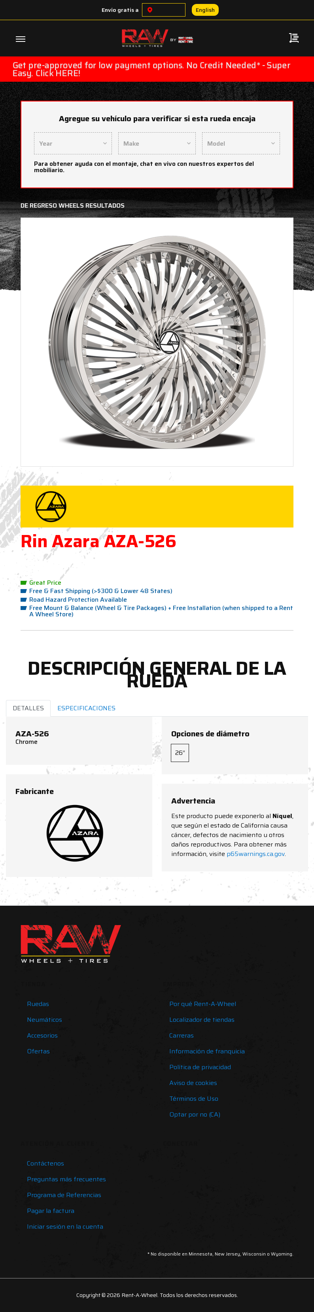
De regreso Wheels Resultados (73, 205)
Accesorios (42, 1035)
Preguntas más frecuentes (66, 1179)
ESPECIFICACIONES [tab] (86, 708)
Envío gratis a (120, 10)
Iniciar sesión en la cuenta (65, 1226)
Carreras (181, 1035)
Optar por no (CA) (194, 1114)
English (205, 10)
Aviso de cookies (193, 1083)
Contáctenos (45, 1163)
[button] (48, 342)
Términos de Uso (193, 1099)
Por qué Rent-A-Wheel (202, 1004)
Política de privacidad (200, 1067)
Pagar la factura (50, 1211)
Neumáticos (44, 1020)
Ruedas (38, 1004)
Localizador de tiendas (202, 1020)
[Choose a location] (150, 10)
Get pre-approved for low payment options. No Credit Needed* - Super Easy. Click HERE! (151, 69)
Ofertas (38, 1051)
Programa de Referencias (64, 1195)
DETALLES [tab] (28, 708)
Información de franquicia (207, 1051)
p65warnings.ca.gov (256, 854)
